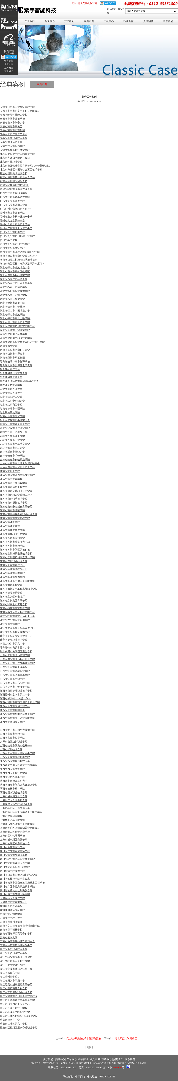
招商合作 (128, 21)
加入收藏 (111, 9)
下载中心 (109, 21)
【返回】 (89, 1047)
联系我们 (168, 21)
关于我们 (30, 21)
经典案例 (89, 21)
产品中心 (69, 21)
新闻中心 (49, 21)
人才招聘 (148, 21)
